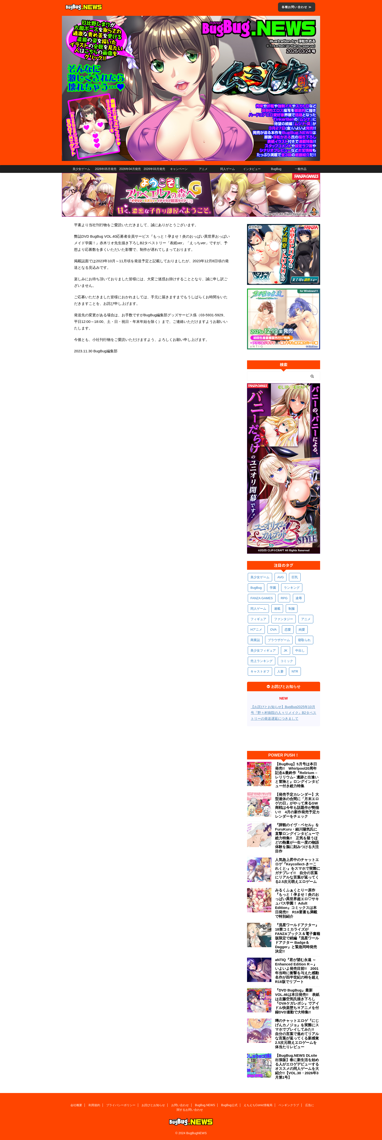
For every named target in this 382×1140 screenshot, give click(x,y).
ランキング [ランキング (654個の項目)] (292, 587)
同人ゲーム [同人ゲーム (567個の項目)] (258, 608)
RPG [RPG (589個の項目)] (284, 598)
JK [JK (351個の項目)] (285, 650)
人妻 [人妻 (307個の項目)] (280, 671)
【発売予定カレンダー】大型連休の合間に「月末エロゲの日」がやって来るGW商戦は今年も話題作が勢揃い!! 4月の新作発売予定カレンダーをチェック (297, 805)
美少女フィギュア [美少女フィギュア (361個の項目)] (263, 650)
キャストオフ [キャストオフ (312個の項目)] (259, 671)
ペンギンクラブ (288, 1105)
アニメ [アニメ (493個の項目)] (306, 619)
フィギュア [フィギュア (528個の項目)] (258, 619)
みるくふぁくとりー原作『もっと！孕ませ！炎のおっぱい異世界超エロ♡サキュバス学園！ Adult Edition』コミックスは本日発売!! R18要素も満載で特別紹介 (297, 903)
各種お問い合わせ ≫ (297, 7)
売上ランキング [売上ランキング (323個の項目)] (261, 661)
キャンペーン (179, 169)
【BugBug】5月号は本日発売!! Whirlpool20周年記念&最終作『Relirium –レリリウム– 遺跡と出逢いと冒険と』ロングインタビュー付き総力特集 (297, 775)
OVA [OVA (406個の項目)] (273, 629)
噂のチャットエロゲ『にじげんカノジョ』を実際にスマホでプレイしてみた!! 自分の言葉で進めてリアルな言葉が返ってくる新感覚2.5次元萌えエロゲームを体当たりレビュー (297, 1034)
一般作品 (300, 169)
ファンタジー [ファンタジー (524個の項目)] (283, 619)
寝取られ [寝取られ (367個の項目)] (304, 640)
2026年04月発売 (130, 169)
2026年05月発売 (105, 169)
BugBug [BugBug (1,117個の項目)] (256, 587)
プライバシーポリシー (120, 1105)
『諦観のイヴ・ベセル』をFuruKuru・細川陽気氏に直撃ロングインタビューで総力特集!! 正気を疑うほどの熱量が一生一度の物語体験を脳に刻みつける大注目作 (297, 838)
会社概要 (76, 1105)
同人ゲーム (227, 169)
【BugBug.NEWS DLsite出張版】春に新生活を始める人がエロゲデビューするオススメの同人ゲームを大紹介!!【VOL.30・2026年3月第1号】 (297, 1066)
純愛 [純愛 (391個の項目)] (302, 629)
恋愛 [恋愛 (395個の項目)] (288, 629)
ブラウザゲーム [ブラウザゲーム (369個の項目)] (279, 640)
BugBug (276, 169)
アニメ (203, 169)
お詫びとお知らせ (153, 1105)
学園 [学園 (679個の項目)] (273, 587)
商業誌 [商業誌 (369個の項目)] (255, 640)
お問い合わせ (180, 1105)
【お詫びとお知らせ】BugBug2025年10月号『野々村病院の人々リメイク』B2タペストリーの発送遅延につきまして (283, 712)
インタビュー (252, 169)
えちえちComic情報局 (258, 1105)
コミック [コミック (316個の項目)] (286, 661)
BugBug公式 (229, 1105)
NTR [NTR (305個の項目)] (295, 671)
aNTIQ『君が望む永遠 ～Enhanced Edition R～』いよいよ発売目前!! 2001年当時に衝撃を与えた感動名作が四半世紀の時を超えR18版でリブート (297, 971)
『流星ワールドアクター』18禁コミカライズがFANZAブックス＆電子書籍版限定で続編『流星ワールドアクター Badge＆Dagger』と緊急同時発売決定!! (297, 938)
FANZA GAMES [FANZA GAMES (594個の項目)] (261, 598)
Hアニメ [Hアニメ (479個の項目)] (256, 629)
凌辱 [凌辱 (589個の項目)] (299, 598)
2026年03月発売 (154, 169)
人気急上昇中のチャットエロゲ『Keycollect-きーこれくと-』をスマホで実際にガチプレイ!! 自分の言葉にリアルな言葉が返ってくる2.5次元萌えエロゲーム (297, 871)
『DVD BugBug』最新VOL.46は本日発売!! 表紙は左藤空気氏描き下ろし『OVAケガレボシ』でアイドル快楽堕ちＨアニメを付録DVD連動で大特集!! (297, 1001)
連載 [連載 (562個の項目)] (277, 608)
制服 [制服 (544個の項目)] (291, 608)
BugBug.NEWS (205, 1105)
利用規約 (94, 1105)
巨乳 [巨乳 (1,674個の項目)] (295, 577)
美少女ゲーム (81, 169)
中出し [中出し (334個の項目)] (300, 650)
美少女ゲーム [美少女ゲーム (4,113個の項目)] (259, 577)
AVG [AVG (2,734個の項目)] (280, 577)
